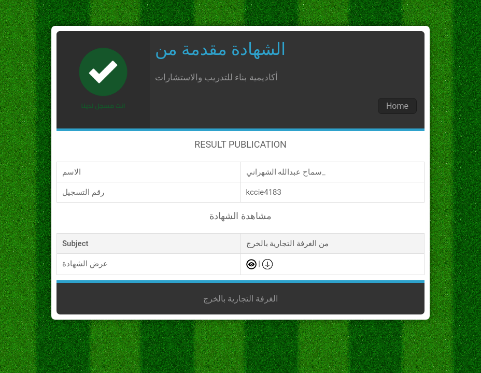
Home (397, 106)
